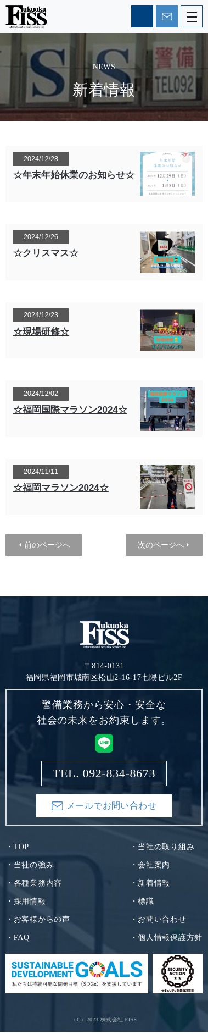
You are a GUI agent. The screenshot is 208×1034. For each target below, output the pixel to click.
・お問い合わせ (158, 921)
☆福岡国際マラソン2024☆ (70, 410)
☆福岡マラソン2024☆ (61, 488)
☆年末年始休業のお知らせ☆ (73, 175)
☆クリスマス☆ (45, 253)
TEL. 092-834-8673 (142, 16)
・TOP (17, 849)
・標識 (142, 903)
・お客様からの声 (37, 921)
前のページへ (47, 544)
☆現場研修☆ (41, 332)
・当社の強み (29, 867)
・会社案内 (150, 867)
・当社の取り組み (162, 849)
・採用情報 (25, 903)
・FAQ (17, 940)
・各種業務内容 (33, 885)
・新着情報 (150, 885)
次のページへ (161, 544)
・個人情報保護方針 (166, 940)
